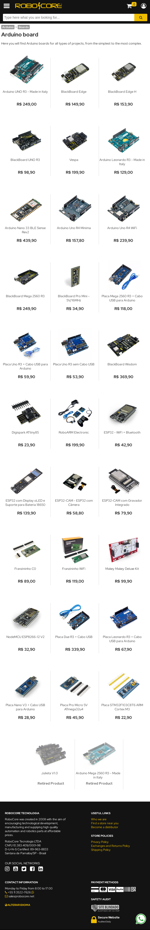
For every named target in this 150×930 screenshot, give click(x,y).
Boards (24, 27)
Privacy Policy (100, 842)
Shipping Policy (100, 850)
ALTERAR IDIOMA (17, 905)
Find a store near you (105, 823)
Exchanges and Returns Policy (110, 846)
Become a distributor (104, 827)
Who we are (99, 819)
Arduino (8, 27)
